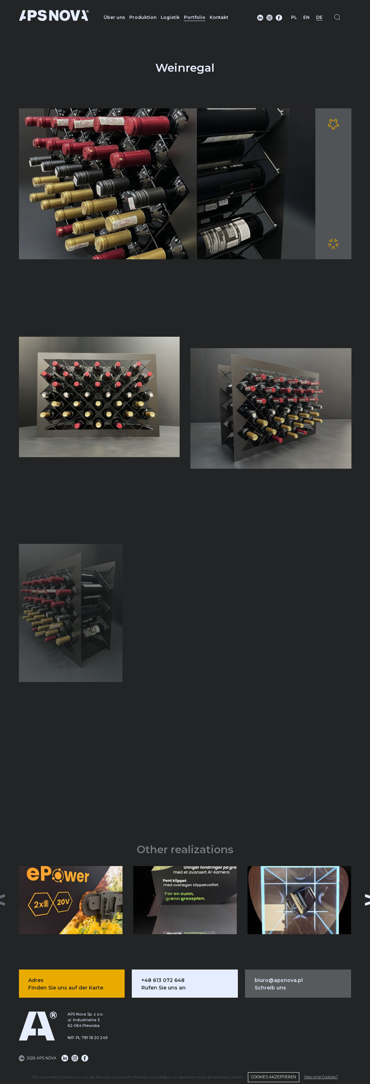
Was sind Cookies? (321, 1077)
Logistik (170, 17)
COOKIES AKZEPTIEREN (273, 1077)
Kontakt (219, 17)
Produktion (142, 17)
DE (319, 17)
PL (294, 17)
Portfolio (194, 17)
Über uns (114, 17)
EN (306, 17)
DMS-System (241, 1049)
